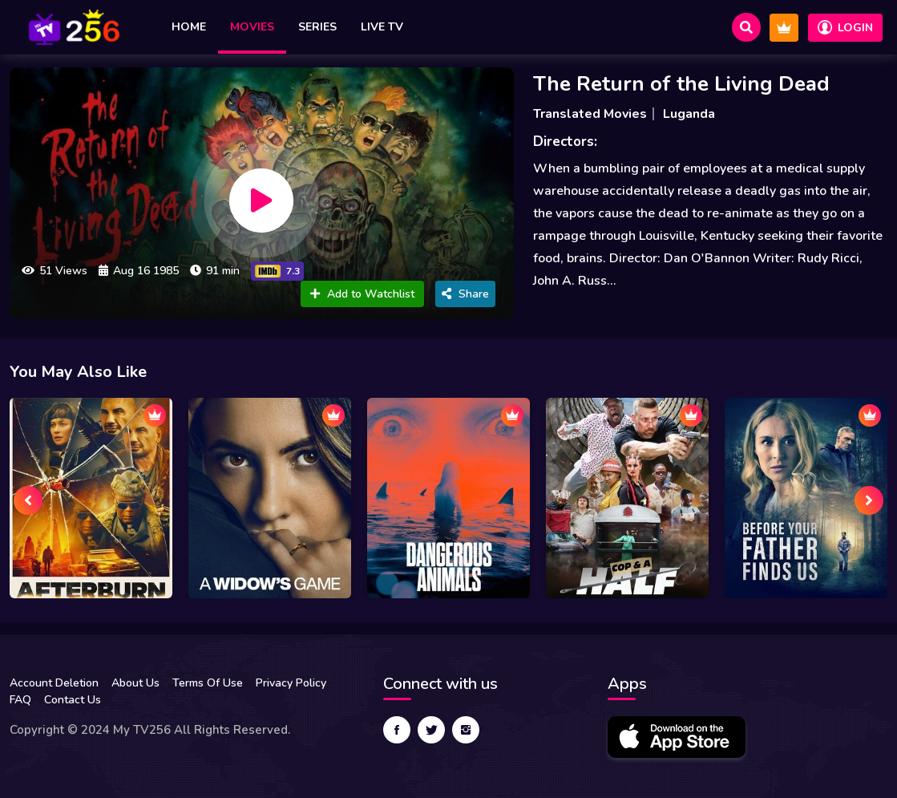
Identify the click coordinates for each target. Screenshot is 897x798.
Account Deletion (54, 683)
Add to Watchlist (362, 294)
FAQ (20, 699)
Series (317, 26)
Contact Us (72, 699)
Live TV (382, 26)
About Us (135, 683)
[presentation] (28, 500)
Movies (252, 26)
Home (189, 26)
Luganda (689, 114)
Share (465, 294)
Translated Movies (590, 114)
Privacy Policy (291, 683)
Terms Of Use (207, 683)
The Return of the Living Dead (681, 84)
